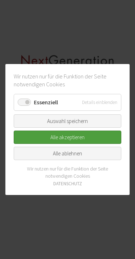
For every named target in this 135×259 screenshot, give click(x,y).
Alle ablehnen (67, 153)
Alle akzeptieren (67, 137)
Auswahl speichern (67, 121)
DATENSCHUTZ (67, 184)
